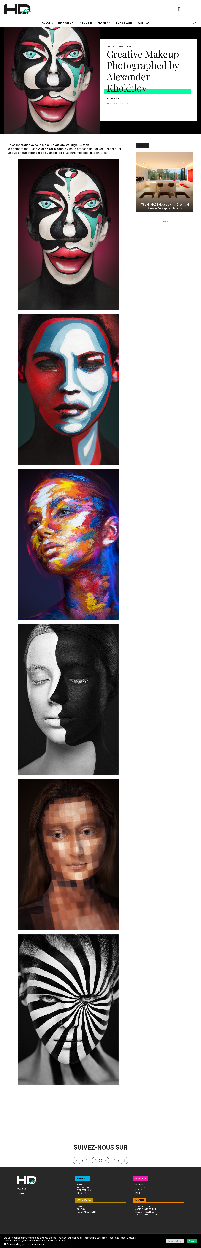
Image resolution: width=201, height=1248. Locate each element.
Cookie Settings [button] (175, 1241)
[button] (194, 23)
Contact (21, 1193)
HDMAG (114, 98)
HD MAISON (83, 1178)
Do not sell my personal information (25, 1244)
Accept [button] (192, 1241)
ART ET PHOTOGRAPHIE (122, 47)
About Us (21, 1189)
